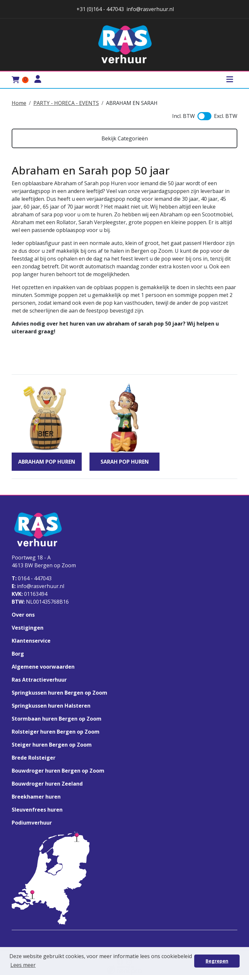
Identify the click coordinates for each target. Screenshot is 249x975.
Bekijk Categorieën (124, 138)
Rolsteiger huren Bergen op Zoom (56, 731)
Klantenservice (31, 640)
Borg (18, 653)
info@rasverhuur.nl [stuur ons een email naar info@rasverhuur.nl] (150, 9)
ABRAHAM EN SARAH (132, 103)
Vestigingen (27, 627)
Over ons (23, 614)
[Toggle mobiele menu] (229, 79)
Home (19, 103)
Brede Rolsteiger (33, 757)
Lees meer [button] (23, 965)
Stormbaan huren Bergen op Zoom (56, 718)
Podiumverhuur (32, 822)
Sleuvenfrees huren (37, 809)
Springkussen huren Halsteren (51, 705)
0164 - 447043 (32, 578)
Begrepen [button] (217, 961)
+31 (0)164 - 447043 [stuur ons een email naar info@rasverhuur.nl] (99, 9)
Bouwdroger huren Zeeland (47, 783)
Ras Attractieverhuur (39, 679)
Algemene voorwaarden (43, 666)
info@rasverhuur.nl (38, 586)
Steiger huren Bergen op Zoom (52, 744)
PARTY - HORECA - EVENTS (66, 103)
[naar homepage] (124, 45)
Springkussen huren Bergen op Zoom (59, 692)
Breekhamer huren (36, 796)
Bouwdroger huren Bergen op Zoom (58, 770)
